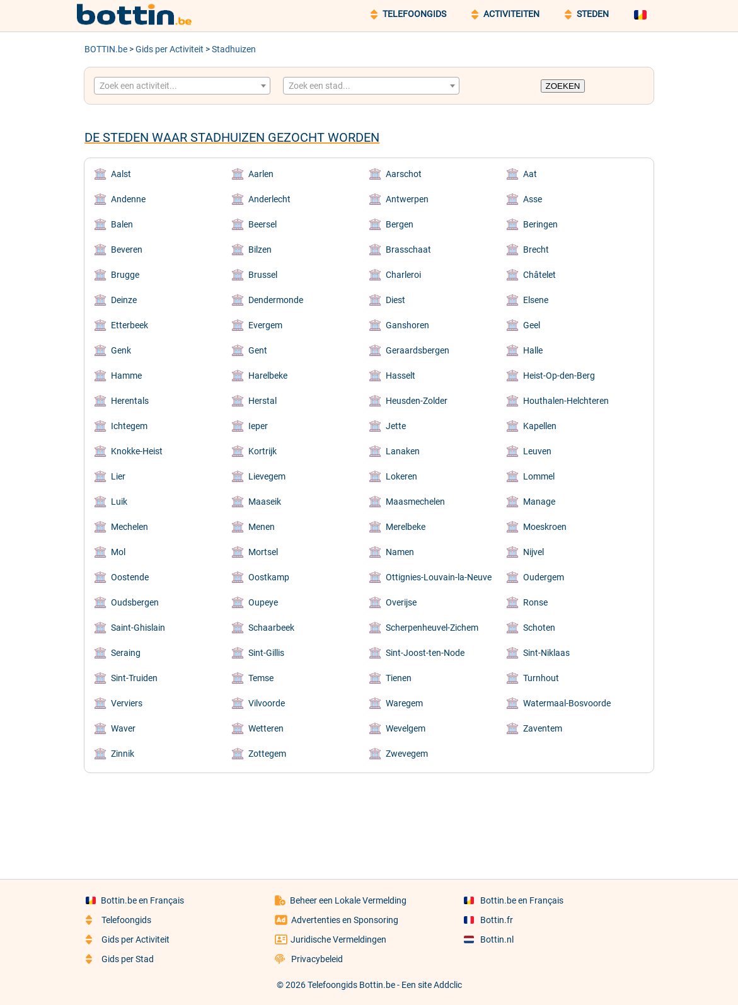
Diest (395, 300)
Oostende (130, 577)
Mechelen (129, 527)
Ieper (258, 426)
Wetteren (266, 728)
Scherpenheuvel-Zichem (432, 628)
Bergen (399, 224)
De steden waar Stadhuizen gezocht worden (231, 137)
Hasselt (400, 375)
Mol (118, 552)
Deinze (124, 300)
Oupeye (263, 602)
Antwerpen (407, 199)
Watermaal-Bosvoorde (567, 703)
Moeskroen (545, 527)
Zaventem (542, 728)
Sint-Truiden (134, 678)
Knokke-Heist (137, 451)
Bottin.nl (489, 939)
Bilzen (260, 249)
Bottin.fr (488, 920)
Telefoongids (118, 920)
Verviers (126, 703)
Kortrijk (262, 451)
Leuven (537, 451)
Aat (530, 174)
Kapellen (539, 426)
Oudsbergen (135, 602)
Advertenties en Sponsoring (336, 920)
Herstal (262, 401)
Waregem (404, 703)
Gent (257, 350)
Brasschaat (408, 249)
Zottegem (267, 754)
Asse (532, 199)
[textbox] (182, 86)
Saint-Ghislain (138, 628)
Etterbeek (129, 325)
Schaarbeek (271, 628)
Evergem (265, 325)
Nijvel (533, 552)
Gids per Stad (120, 959)
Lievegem (266, 476)
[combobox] (182, 86)
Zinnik (122, 754)
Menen (261, 527)
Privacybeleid (309, 959)
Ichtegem (129, 426)
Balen (122, 224)
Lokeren (401, 476)
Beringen (540, 224)
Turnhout (541, 678)
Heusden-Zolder (416, 401)
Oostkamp (268, 577)
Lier (118, 476)
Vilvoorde (266, 703)
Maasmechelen (415, 502)
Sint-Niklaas (546, 653)
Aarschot (404, 174)
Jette (396, 426)
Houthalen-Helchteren (566, 401)
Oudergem (543, 577)
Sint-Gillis (266, 653)
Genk (121, 350)
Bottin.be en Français (135, 900)
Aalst (121, 174)
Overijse (401, 602)
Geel (531, 325)
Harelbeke (267, 375)
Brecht (536, 249)
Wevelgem (405, 728)
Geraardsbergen (417, 350)
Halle (533, 350)
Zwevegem (407, 754)
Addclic (448, 985)
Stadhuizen (234, 49)
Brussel (262, 275)
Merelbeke (405, 527)
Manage (539, 502)
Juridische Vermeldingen (330, 939)
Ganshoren (407, 325)
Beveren (126, 249)
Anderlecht (269, 199)
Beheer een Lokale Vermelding (341, 900)
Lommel (539, 476)
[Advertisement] (369, 817)
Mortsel (263, 552)
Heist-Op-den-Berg (559, 375)
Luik (119, 502)
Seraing (126, 653)
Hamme (126, 375)
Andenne (128, 199)
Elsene (535, 300)
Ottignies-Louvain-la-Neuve (439, 577)
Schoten (539, 628)
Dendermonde (275, 300)
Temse (261, 678)
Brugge (125, 275)
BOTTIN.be (105, 49)
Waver (123, 728)
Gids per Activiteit (169, 49)
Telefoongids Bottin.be (351, 985)
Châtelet (539, 275)
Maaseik (264, 502)
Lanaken (403, 451)
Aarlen (261, 174)
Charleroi (403, 275)
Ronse (535, 602)
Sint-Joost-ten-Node (425, 653)
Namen (400, 552)
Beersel (262, 224)
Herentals (130, 401)
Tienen (399, 678)
